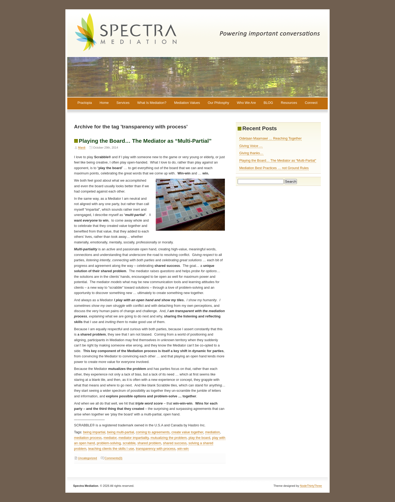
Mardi (82, 147)
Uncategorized (87, 458)
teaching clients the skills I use (111, 449)
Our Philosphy (218, 103)
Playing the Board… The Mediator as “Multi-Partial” (145, 141)
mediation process (88, 438)
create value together (187, 432)
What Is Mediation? (151, 103)
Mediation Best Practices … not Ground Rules (274, 168)
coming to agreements (153, 432)
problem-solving (109, 443)
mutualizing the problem (168, 438)
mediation (212, 432)
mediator (110, 438)
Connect (311, 103)
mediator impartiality (134, 438)
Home (104, 103)
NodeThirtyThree (311, 485)
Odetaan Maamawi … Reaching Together (270, 138)
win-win (183, 449)
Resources (289, 103)
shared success (175, 443)
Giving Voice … (251, 146)
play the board (199, 438)
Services (122, 103)
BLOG (268, 103)
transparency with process (155, 449)
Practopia (85, 103)
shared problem (149, 443)
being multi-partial (120, 432)
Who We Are (246, 103)
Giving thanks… (251, 153)
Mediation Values (187, 103)
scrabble (129, 443)
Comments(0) (114, 458)
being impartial (94, 432)
